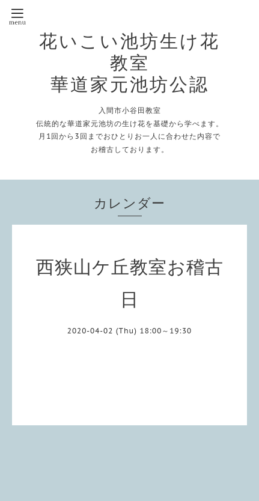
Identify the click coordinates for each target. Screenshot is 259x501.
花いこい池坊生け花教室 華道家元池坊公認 (129, 62)
